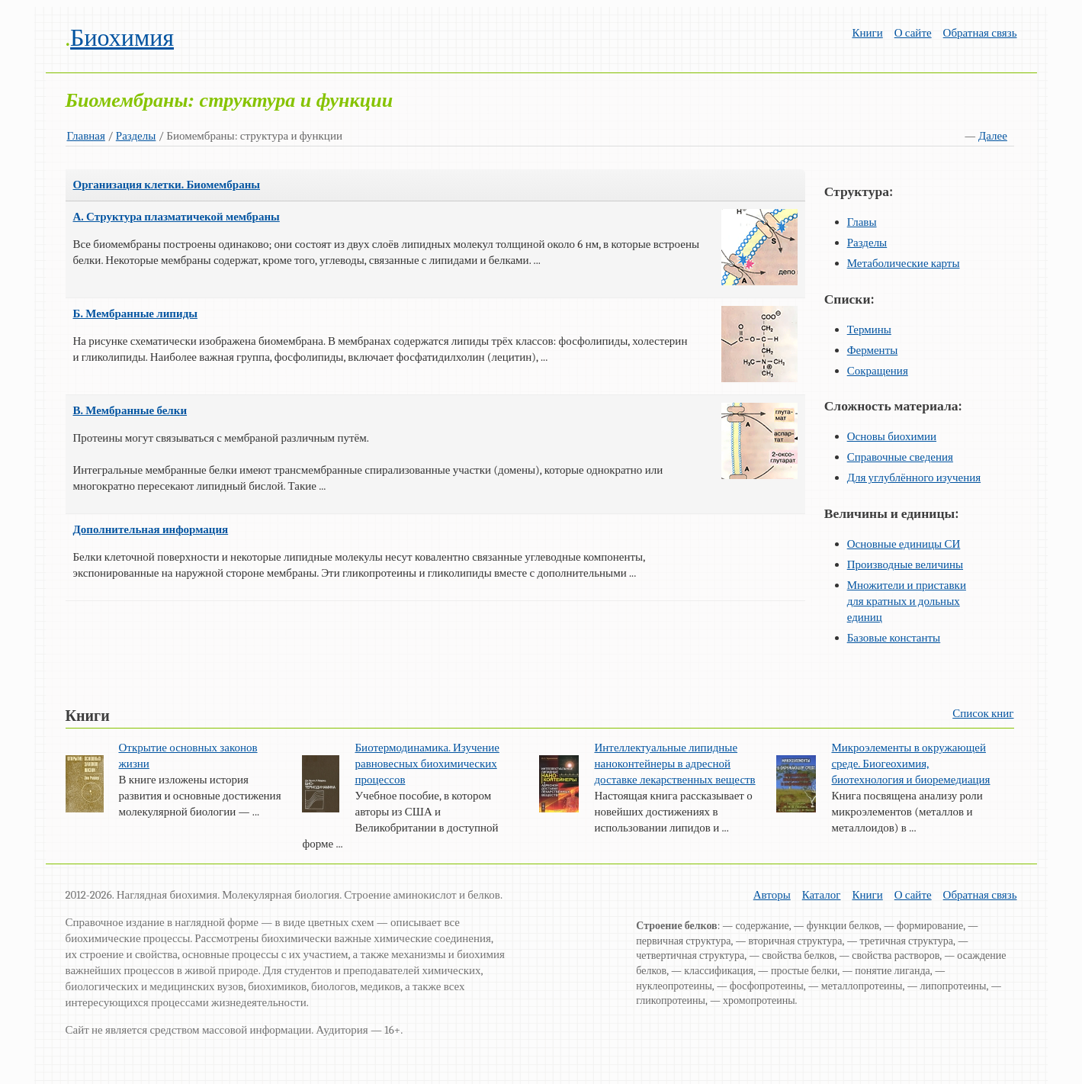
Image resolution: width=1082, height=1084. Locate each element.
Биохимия (122, 38)
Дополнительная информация (151, 529)
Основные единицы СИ (904, 544)
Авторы (772, 895)
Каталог (821, 895)
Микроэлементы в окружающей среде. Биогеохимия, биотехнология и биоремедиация (910, 763)
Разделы (136, 136)
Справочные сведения (900, 457)
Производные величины (905, 564)
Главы (862, 222)
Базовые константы (894, 638)
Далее (992, 136)
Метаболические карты (903, 263)
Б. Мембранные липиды (135, 313)
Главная (86, 136)
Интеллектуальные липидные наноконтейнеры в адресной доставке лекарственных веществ (674, 763)
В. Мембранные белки (130, 410)
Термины (869, 329)
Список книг (982, 713)
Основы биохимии (891, 436)
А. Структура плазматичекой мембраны (176, 217)
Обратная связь (980, 33)
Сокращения (877, 371)
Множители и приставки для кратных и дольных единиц (906, 601)
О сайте (913, 33)
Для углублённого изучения (914, 477)
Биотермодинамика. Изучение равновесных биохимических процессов (427, 763)
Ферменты (872, 350)
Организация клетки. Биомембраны (167, 184)
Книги (867, 33)
